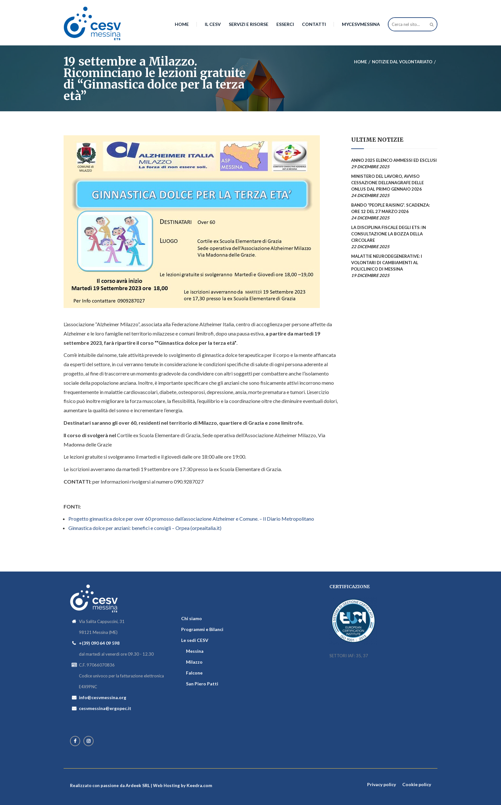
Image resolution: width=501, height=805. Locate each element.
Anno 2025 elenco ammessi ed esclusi (394, 160)
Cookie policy (416, 784)
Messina (195, 651)
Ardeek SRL (138, 785)
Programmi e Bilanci (202, 629)
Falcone (194, 672)
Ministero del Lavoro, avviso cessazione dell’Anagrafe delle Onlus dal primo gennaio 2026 (387, 183)
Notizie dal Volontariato (402, 61)
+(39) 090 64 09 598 (99, 643)
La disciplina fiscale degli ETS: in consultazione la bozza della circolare (388, 234)
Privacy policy (381, 784)
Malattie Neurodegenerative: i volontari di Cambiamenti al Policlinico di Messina (386, 263)
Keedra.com (199, 785)
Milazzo (194, 662)
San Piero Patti (202, 683)
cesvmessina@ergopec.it (105, 708)
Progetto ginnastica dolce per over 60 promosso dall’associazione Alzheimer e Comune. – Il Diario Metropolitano (191, 519)
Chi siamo (191, 618)
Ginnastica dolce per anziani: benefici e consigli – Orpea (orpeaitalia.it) (144, 528)
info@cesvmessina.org (102, 697)
